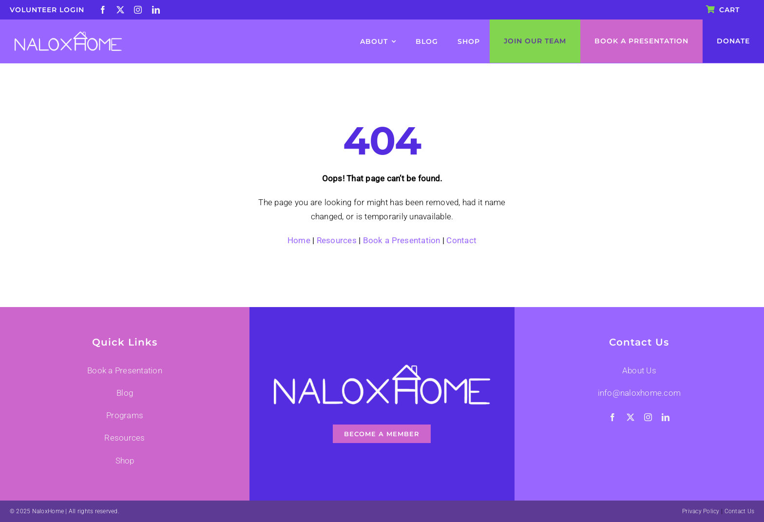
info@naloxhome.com (639, 393)
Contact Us (740, 511)
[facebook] (103, 10)
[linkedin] (156, 10)
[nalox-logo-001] (68, 35)
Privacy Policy (701, 511)
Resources (337, 240)
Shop (124, 460)
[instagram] (138, 10)
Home (298, 240)
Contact (461, 240)
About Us (639, 370)
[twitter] (120, 10)
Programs (124, 415)
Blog (124, 393)
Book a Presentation (401, 240)
